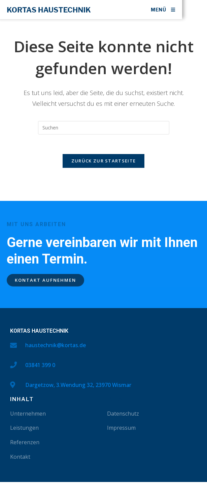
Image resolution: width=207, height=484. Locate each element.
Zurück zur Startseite (103, 163)
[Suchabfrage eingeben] (103, 129)
